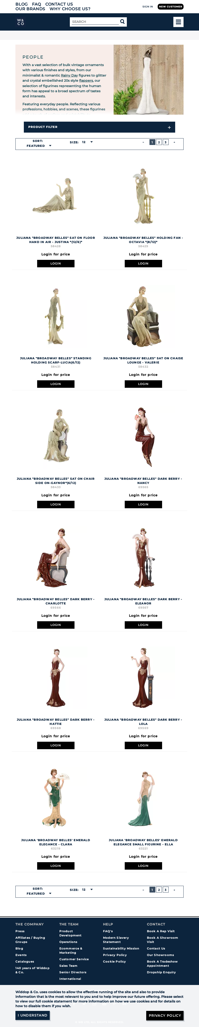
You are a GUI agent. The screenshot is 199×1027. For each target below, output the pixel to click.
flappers (86, 80)
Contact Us (59, 4)
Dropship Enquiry (161, 972)
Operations (68, 942)
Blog (21, 4)
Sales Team (68, 965)
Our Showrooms (160, 955)
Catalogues (24, 961)
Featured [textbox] (36, 146)
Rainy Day (69, 75)
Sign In (147, 6)
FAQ (36, 4)
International (70, 979)
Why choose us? (70, 9)
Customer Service (74, 959)
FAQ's (108, 931)
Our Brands (30, 9)
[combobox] (37, 146)
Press (20, 931)
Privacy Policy (115, 955)
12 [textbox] (83, 142)
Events (21, 955)
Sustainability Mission (121, 948)
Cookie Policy (114, 961)
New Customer (170, 6)
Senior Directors (73, 972)
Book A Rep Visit (161, 931)
